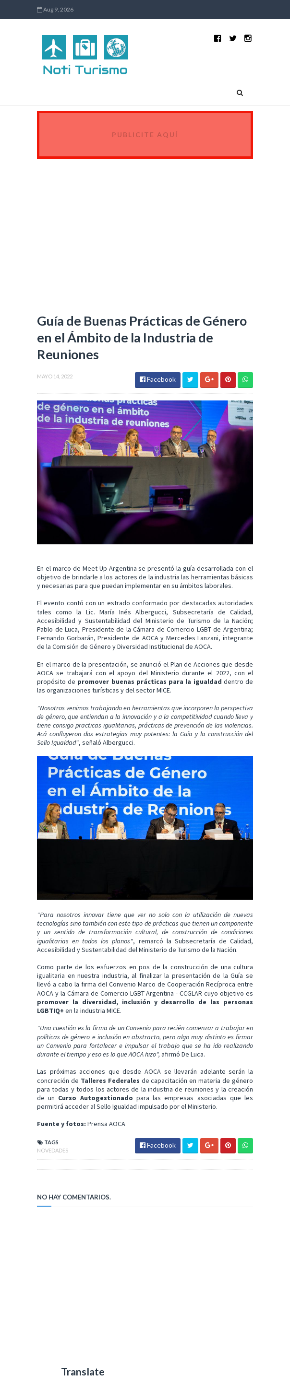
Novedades (52, 1150)
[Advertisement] (145, 231)
